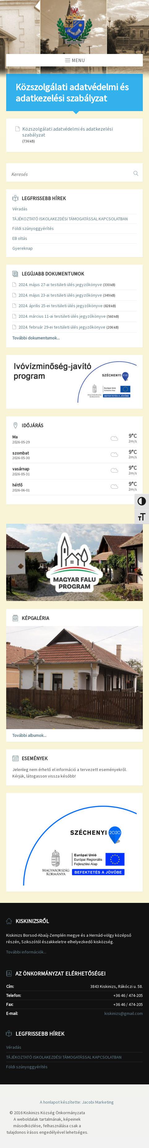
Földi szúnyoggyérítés (33, 228)
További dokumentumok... (36, 338)
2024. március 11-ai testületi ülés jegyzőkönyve (62, 316)
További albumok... (29, 735)
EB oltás (19, 238)
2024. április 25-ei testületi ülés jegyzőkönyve (61, 305)
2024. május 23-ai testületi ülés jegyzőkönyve (60, 295)
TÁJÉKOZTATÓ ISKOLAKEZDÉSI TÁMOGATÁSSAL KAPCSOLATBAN (70, 219)
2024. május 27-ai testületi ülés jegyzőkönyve (60, 284)
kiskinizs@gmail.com (123, 1013)
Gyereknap (22, 248)
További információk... (26, 952)
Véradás (20, 209)
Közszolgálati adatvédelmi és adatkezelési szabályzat (67, 132)
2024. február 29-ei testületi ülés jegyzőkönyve (62, 327)
